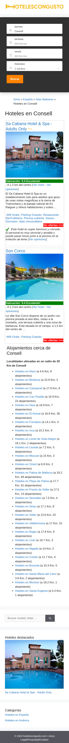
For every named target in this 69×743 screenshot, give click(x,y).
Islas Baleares (44, 99)
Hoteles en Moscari (27, 455)
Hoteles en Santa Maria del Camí (35, 574)
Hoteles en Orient (26, 464)
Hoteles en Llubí (25, 540)
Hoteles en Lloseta (26, 447)
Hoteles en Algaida (27, 548)
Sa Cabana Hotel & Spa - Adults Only (28, 692)
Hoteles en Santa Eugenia (31, 590)
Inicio (16, 99)
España (28, 99)
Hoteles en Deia (25, 405)
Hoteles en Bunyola (27, 565)
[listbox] (37, 69)
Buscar (14, 79)
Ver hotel (38, 184)
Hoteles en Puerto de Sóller (32, 489)
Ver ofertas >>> (53, 225)
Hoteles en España (17, 714)
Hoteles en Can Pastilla (29, 396)
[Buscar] (50, 618)
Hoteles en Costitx (26, 557)
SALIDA (18, 52)
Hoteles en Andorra (17, 720)
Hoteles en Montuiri (27, 582)
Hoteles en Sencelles (28, 498)
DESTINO (19, 27)
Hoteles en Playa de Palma (32, 481)
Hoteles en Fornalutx (28, 422)
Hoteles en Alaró (25, 371)
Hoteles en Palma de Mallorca (34, 472)
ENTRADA (19, 39)
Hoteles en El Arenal (28, 413)
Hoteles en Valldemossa (30, 523)
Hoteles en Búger (26, 531)
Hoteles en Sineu (25, 506)
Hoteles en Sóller (25, 514)
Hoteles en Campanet (28, 388)
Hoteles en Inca (25, 430)
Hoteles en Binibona (27, 379)
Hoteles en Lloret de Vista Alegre (35, 439)
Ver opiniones (37, 239)
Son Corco (15, 251)
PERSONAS (20, 64)
